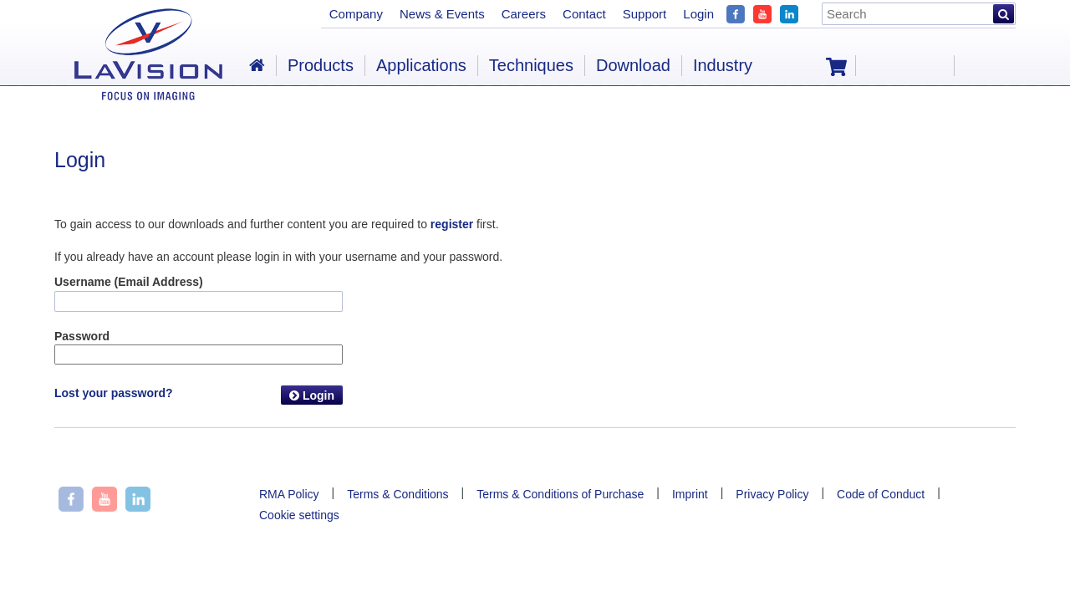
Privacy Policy (772, 494)
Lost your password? (113, 393)
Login (311, 395)
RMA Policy (289, 494)
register (452, 224)
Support (645, 14)
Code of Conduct (881, 494)
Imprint (690, 494)
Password (82, 336)
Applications (421, 65)
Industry (722, 65)
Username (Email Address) (128, 281)
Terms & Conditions (397, 494)
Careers (524, 14)
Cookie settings (299, 515)
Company (356, 14)
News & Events (442, 14)
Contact (584, 14)
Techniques (531, 65)
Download (633, 65)
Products (321, 65)
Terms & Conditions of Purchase (560, 494)
